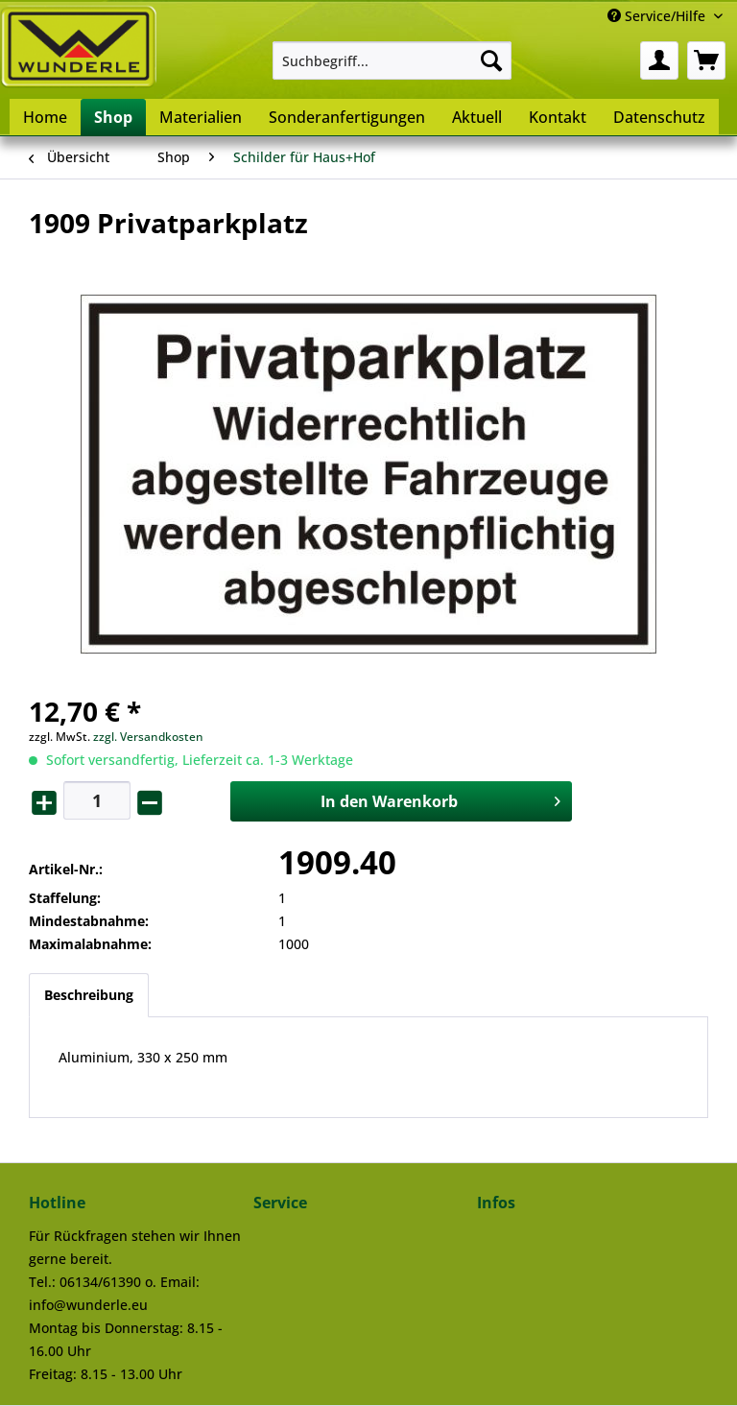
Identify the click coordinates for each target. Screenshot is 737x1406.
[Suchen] (491, 60)
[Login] (659, 60)
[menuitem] (392, 60)
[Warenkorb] (706, 60)
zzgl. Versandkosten (148, 736)
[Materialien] (200, 117)
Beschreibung (88, 995)
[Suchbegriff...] (392, 60)
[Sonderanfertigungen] (347, 117)
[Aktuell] (477, 117)
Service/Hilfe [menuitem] (658, 16)
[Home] (45, 117)
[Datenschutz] (659, 117)
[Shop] (113, 117)
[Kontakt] (557, 117)
